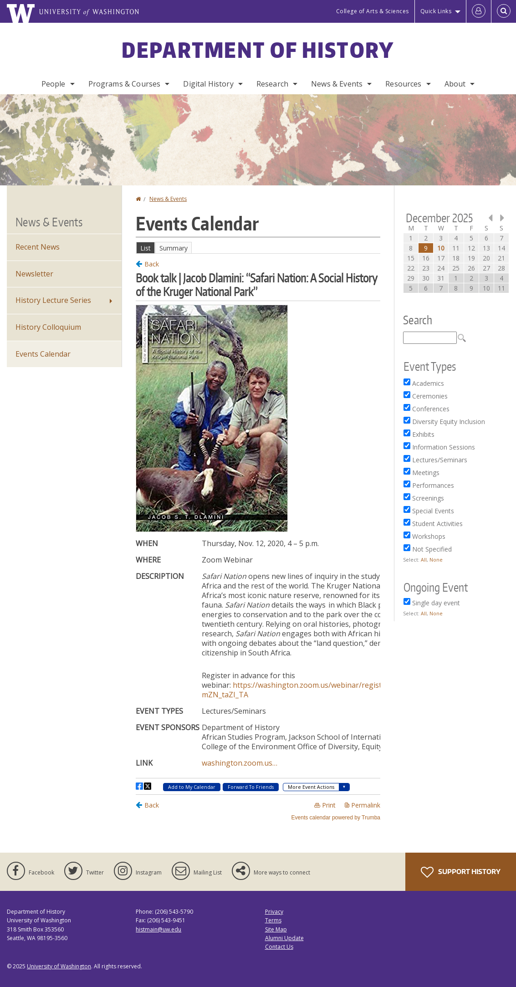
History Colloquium (48, 327)
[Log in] (478, 11)
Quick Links (436, 11)
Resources (403, 84)
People (53, 84)
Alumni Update (284, 938)
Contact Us (279, 947)
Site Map (276, 929)
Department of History (258, 49)
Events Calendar (43, 354)
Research (272, 84)
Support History (461, 872)
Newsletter (34, 274)
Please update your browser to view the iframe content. (258, 247)
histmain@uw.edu (158, 929)
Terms (273, 920)
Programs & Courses (124, 84)
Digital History (208, 84)
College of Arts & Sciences (372, 11)
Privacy (274, 911)
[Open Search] (503, 11)
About (455, 84)
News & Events (337, 84)
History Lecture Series (53, 300)
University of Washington (59, 966)
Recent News (37, 247)
